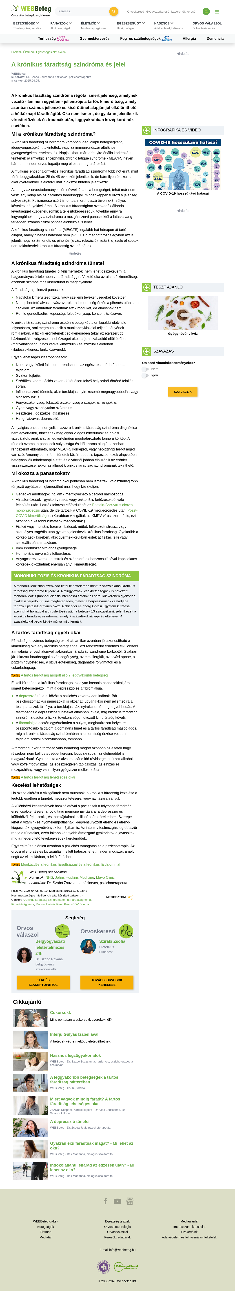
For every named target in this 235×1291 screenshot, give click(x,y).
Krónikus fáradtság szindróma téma (46, 899)
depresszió (27, 696)
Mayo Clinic (105, 877)
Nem (155, 369)
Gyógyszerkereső (157, 11)
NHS (49, 877)
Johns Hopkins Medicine (74, 877)
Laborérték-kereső (183, 11)
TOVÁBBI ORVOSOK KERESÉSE (106, 982)
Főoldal (16, 52)
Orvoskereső (135, 11)
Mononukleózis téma (49, 904)
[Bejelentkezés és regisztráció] (206, 11)
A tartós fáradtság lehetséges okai (48, 777)
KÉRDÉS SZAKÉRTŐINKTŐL (43, 982)
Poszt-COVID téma (76, 904)
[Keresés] (85, 11)
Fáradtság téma (81, 899)
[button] (27, 25)
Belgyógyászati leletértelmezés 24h (50, 947)
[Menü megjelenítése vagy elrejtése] (216, 11)
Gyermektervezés (95, 38)
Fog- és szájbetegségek (146, 38)
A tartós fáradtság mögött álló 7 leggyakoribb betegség (64, 675)
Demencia (215, 38)
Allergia (189, 38)
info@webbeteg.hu (122, 1250)
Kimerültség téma (22, 904)
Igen (154, 375)
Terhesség (53, 38)
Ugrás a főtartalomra (11, 5)
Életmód (28, 52)
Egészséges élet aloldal (51, 52)
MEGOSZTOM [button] (119, 897)
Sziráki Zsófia (112, 941)
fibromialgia (28, 723)
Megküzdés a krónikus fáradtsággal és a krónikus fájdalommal (70, 864)
